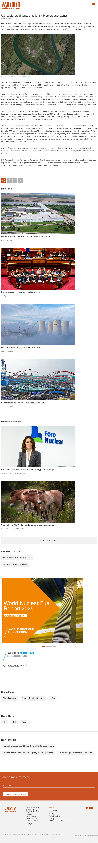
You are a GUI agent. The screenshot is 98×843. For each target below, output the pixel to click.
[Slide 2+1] (50, 646)
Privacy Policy (79, 836)
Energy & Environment (33, 807)
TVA (24, 722)
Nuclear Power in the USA (15, 565)
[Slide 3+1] (54, 646)
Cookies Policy (88, 836)
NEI (4, 722)
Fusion (28, 822)
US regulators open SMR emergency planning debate (28, 753)
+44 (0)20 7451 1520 (56, 820)
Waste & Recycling (32, 818)
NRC (14, 722)
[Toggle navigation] (93, 4)
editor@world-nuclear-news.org (59, 819)
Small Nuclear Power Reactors (17, 558)
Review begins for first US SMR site (75, 753)
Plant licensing (10, 698)
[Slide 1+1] (47, 646)
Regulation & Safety (32, 811)
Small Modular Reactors (33, 698)
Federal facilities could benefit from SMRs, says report (28, 746)
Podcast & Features (32, 820)
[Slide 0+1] (43, 646)
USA (53, 698)
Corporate (29, 815)
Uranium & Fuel (31, 816)
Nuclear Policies (31, 813)
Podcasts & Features (6, 473)
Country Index (30, 824)
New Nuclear (30, 809)
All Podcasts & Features (48, 540)
